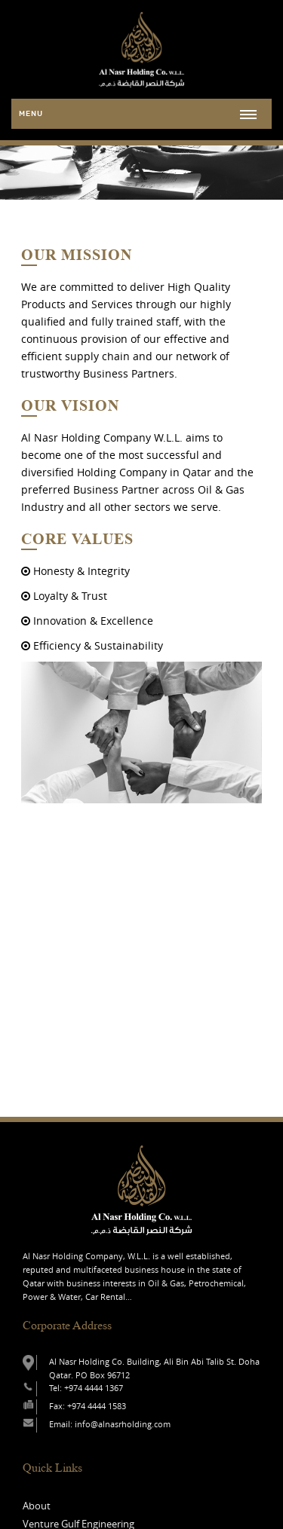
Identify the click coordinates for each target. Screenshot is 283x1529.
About (37, 1505)
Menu (31, 114)
